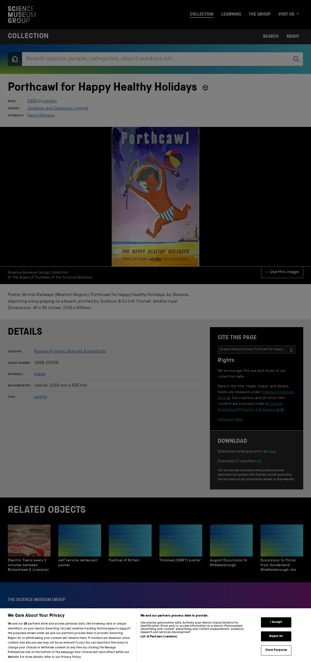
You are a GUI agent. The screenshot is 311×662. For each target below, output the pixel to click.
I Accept (276, 627)
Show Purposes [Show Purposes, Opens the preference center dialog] (276, 655)
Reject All (276, 641)
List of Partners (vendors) (158, 642)
